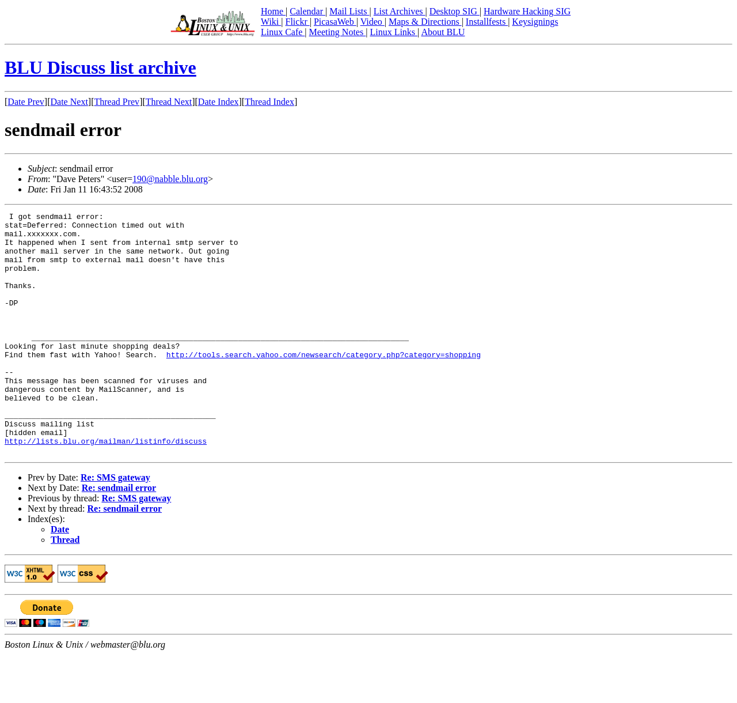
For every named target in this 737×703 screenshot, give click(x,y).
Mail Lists (349, 11)
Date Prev (25, 102)
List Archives (400, 11)
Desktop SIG (455, 11)
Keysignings (535, 22)
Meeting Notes (337, 32)
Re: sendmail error (119, 536)
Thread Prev (116, 102)
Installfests (487, 22)
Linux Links (393, 32)
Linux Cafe (283, 32)
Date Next (69, 102)
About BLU (443, 32)
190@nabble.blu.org (170, 179)
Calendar (307, 11)
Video (372, 22)
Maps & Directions (425, 22)
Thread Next (169, 102)
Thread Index (269, 102)
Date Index (218, 102)
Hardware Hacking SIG (527, 11)
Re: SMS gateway (115, 526)
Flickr (297, 22)
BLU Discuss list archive (100, 67)
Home (273, 11)
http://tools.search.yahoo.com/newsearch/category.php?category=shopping (323, 384)
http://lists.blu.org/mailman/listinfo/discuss (106, 487)
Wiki (271, 22)
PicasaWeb (335, 22)
